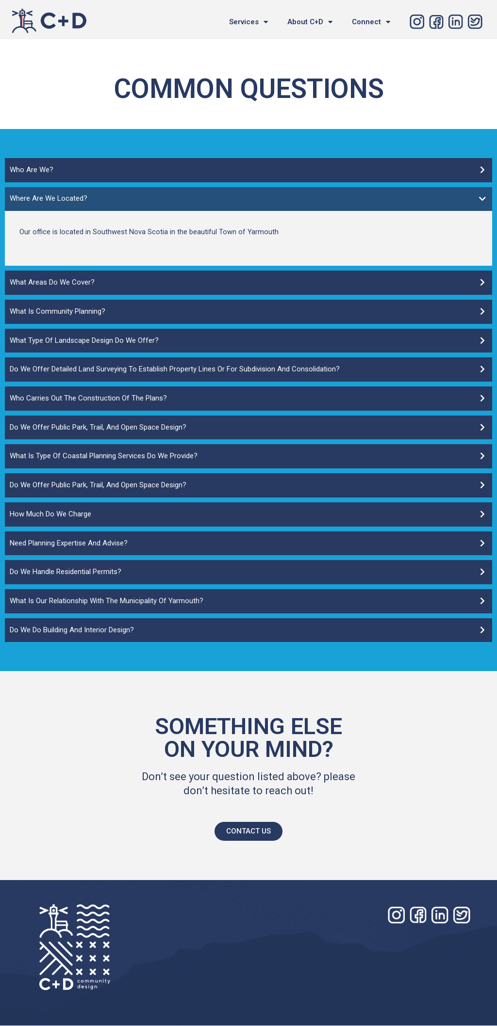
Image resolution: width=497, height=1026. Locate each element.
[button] (248, 831)
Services (248, 22)
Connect (371, 22)
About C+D (309, 22)
